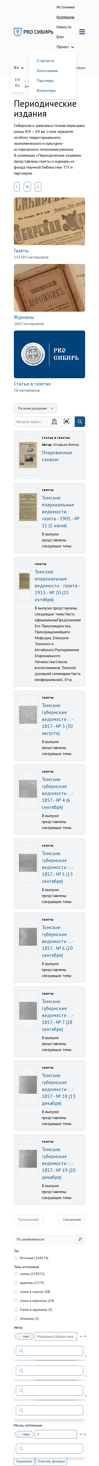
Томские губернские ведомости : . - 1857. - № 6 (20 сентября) (57, 941)
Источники (65, 6)
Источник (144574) (34, 1258)
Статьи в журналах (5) (36, 1309)
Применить (24, 1461)
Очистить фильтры (51, 1461)
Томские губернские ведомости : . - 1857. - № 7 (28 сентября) (57, 1015)
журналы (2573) (32, 1282)
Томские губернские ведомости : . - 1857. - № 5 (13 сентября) (57, 867)
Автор (18, 1327)
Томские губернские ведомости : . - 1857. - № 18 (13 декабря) (58, 1089)
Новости (63, 26)
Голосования (47, 70)
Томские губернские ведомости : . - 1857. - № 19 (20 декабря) (58, 1163)
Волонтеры (46, 90)
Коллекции (65, 16)
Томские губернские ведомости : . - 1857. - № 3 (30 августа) (57, 719)
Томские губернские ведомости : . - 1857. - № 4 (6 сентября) (57, 793)
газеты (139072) (32, 1274)
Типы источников (26, 1267)
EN (17, 79)
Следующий (72, 1219)
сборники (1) (29, 1318)
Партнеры (45, 80)
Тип (16, 1251)
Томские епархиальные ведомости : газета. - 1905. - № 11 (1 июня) (60, 511)
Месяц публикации (28, 1425)
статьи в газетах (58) (35, 1291)
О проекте (45, 60)
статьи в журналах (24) (37, 1300)
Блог (60, 36)
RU (17, 85)
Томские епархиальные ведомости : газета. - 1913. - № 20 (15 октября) (57, 585)
